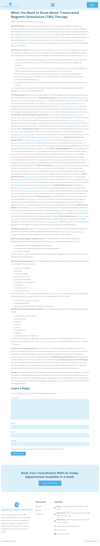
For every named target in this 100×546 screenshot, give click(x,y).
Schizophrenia (57, 165)
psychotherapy (48, 34)
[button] (52, 5)
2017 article (58, 160)
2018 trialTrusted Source (25, 146)
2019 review (35, 171)
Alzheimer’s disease (25, 188)
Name (13, 423)
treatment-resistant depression (54, 103)
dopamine (32, 208)
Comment (15, 397)
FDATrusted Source (31, 118)
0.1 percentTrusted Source (49, 341)
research (70, 154)
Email (13, 432)
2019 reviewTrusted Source (41, 140)
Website (14, 440)
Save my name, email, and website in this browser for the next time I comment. (38, 449)
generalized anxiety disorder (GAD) (22, 134)
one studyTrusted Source (76, 120)
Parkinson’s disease (30, 177)
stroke (38, 151)
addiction (61, 210)
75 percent (69, 168)
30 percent (79, 103)
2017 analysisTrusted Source (36, 199)
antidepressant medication (31, 34)
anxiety (16, 132)
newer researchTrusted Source (35, 191)
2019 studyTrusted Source (54, 137)
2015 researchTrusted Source (69, 106)
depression (42, 101)
